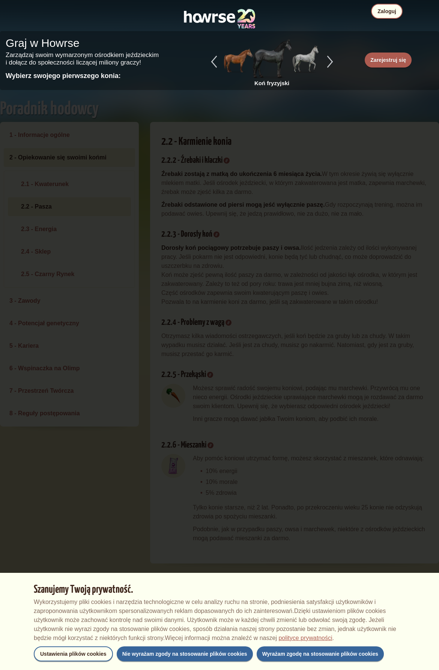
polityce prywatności (305, 638)
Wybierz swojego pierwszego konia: (63, 76)
